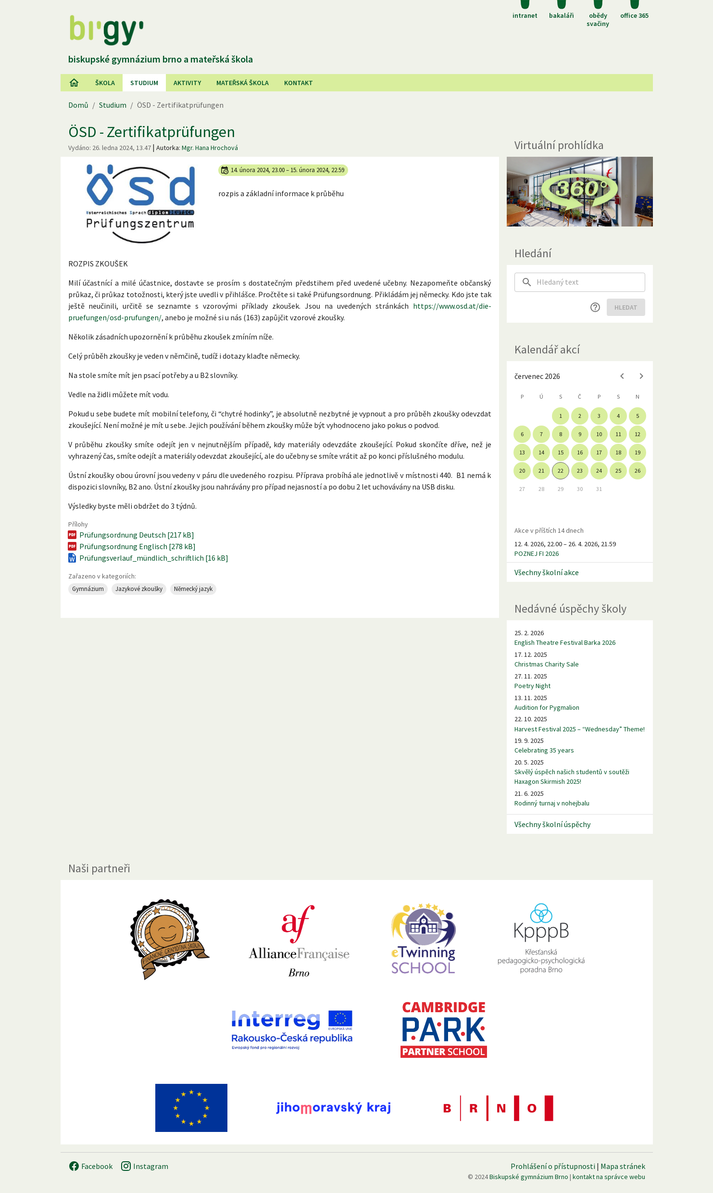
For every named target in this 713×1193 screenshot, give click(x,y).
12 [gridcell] (637, 434)
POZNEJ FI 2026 (536, 553)
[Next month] (641, 376)
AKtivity (187, 82)
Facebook (90, 1166)
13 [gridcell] (522, 452)
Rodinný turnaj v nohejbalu (551, 803)
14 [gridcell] (541, 452)
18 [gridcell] (618, 452)
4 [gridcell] (618, 415)
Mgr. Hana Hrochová (210, 147)
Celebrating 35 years (544, 750)
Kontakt (298, 82)
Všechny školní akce (546, 572)
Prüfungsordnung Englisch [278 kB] (131, 546)
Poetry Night (532, 685)
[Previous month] (622, 376)
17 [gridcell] (599, 452)
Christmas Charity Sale (546, 664)
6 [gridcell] (522, 434)
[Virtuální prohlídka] (580, 191)
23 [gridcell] (580, 470)
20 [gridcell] (522, 470)
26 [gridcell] (637, 470)
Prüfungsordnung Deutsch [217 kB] (130, 534)
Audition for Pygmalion (546, 707)
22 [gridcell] (560, 470)
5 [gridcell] (637, 415)
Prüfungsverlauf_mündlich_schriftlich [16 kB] (147, 558)
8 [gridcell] (560, 434)
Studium (144, 82)
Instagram (144, 1166)
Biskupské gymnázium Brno (528, 1176)
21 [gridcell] (541, 470)
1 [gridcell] (560, 415)
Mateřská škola (242, 82)
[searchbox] (591, 282)
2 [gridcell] (579, 415)
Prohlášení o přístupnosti (553, 1166)
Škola (105, 82)
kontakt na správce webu (609, 1176)
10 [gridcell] (599, 434)
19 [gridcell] (637, 452)
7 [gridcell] (541, 434)
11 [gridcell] (618, 434)
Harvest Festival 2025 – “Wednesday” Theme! (579, 729)
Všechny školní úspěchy (552, 824)
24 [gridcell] (599, 470)
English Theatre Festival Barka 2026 (564, 642)
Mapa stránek (622, 1166)
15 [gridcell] (560, 452)
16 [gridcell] (580, 452)
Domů (78, 105)
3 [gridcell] (599, 415)
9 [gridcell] (579, 434)
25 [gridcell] (618, 470)
